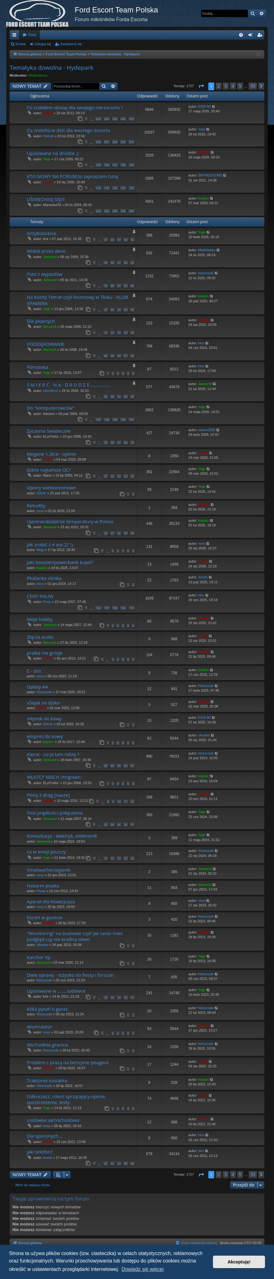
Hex (201, 343)
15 (132, 333)
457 (131, 119)
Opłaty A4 (37, 687)
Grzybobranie (41, 233)
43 (118, 310)
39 (132, 397)
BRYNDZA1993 (210, 175)
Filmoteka (37, 367)
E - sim (34, 671)
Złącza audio (40, 637)
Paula (40, 891)
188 (106, 420)
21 (105, 240)
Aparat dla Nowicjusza (51, 901)
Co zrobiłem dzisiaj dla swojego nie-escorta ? (75, 107)
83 (132, 286)
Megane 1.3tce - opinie (51, 454)
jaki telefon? (40, 1152)
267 (131, 211)
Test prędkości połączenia (55, 813)
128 (131, 188)
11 (105, 333)
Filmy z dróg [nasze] (48, 795)
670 (131, 142)
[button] (201, 86)
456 (123, 119)
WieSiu (204, 152)
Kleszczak (206, 273)
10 (118, 802)
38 (125, 397)
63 (132, 263)
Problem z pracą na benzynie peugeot (68, 1062)
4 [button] (233, 86)
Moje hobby (40, 619)
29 (132, 443)
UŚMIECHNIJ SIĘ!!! (46, 199)
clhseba (204, 735)
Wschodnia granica (47, 1045)
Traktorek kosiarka (47, 1080)
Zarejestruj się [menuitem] (260, 36)
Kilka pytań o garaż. (48, 1009)
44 (125, 310)
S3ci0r (41, 493)
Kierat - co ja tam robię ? (53, 754)
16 (125, 998)
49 (112, 356)
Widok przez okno (46, 251)
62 (125, 263)
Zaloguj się (43, 44)
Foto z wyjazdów (44, 274)
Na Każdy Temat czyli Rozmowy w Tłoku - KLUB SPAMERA (77, 300)
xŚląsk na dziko (43, 702)
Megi (40, 550)
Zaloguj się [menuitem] (251, 36)
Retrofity (36, 505)
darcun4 (49, 326)
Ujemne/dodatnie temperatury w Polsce (70, 521)
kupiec (203, 198)
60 (112, 263)
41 (105, 310)
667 (106, 142)
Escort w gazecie (44, 917)
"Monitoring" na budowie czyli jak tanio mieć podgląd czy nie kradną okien (75, 936)
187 (98, 420)
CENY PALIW (40, 596)
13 (118, 333)
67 (132, 766)
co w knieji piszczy (46, 852)
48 (105, 356)
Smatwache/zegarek (48, 870)
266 (123, 211)
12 (112, 333)
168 (123, 165)
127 (123, 188)
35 (105, 397)
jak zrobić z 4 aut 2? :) (50, 544)
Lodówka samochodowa (53, 1120)
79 (105, 286)
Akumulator (39, 1026)
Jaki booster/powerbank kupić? (60, 562)
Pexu (47, 602)
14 (125, 333)
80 (112, 286)
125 (106, 188)
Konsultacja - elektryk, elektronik (62, 836)
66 (125, 766)
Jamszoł (49, 257)
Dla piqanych (41, 321)
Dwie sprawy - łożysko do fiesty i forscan (70, 975)
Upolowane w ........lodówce (56, 991)
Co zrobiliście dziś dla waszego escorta (68, 130)
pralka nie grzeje (45, 653)
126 (115, 188)
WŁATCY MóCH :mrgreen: (54, 777)
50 (118, 356)
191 (131, 420)
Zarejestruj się (71, 44)
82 (125, 286)
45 (132, 310)
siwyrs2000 (206, 430)
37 (118, 397)
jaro (201, 1151)
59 (105, 263)
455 (115, 119)
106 (98, 608)
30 (132, 533)
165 (98, 165)
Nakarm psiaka (43, 885)
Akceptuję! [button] (239, 1261)
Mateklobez (206, 250)
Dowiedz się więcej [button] (142, 1269)
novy (201, 129)
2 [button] (218, 86)
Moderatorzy (38, 75)
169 (131, 165)
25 (132, 240)
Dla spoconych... (44, 1136)
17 (132, 998)
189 (115, 420)
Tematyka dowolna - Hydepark (51, 67)
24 (125, 240)
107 (106, 608)
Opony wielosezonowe (51, 487)
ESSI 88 (204, 106)
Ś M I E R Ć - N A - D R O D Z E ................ (68, 385)
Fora (32, 35)
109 (123, 608)
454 (106, 119)
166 (106, 165)
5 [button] (240, 86)
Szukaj (20, 44)
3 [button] (225, 86)
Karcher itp (39, 957)
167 (115, 165)
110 (131, 608)
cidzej (48, 113)
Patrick (48, 136)
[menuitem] (241, 35)
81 (118, 286)
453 (98, 119)
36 (112, 397)
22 (112, 240)
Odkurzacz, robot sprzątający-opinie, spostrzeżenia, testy (66, 1099)
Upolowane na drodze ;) (52, 153)
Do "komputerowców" (50, 408)
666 (98, 142)
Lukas (48, 182)
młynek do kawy (44, 718)
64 (112, 766)
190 (123, 420)
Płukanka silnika (44, 578)
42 (112, 310)
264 (106, 211)
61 (118, 263)
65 (118, 766)
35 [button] (252, 86)
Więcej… (15, 36)
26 (112, 443)
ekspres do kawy (45, 736)
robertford (50, 391)
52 (132, 356)
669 (123, 142)
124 (98, 188)
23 (118, 240)
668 (115, 142)
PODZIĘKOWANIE (45, 344)
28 (125, 443)
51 (125, 356)
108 (115, 608)
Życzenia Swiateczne (49, 431)
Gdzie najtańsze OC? (49, 470)
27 (118, 443)
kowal (47, 1157)
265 (115, 211)
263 (98, 211)
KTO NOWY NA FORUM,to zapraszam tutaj (72, 176)
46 (132, 1164)
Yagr (46, 159)
